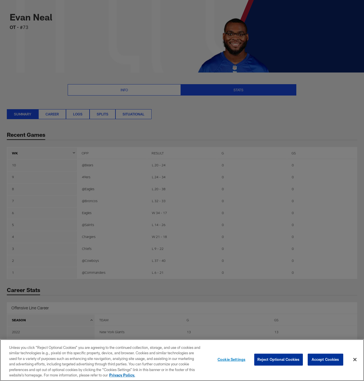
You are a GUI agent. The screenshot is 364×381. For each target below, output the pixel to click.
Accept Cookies (325, 359)
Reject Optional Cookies (278, 359)
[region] (182, 360)
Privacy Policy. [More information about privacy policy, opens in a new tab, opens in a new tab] (122, 375)
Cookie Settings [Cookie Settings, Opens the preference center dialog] (231, 359)
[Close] (355, 359)
